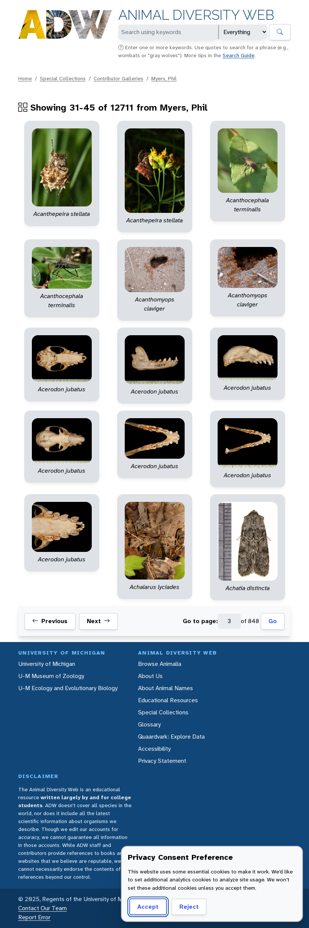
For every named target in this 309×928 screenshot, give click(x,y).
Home (25, 78)
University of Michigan (46, 664)
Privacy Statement (162, 761)
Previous (49, 621)
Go (272, 621)
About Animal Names (165, 688)
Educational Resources (168, 700)
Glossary (149, 724)
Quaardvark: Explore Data (171, 737)
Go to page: (200, 621)
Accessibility (154, 749)
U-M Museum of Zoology (51, 676)
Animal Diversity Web (196, 15)
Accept (147, 907)
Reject (189, 907)
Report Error (34, 917)
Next (98, 621)
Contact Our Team (42, 908)
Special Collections (63, 78)
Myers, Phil (164, 78)
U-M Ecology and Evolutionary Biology (68, 688)
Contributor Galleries (118, 78)
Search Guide (238, 55)
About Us (150, 676)
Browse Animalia (159, 664)
